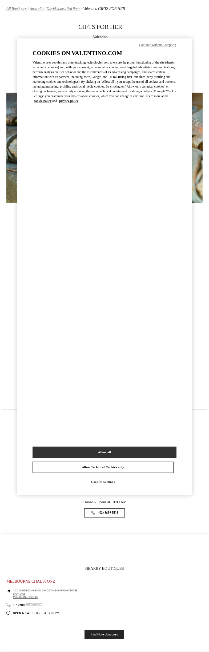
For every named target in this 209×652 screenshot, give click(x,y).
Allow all (104, 451)
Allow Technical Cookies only (103, 466)
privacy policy (68, 101)
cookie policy (42, 101)
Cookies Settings (103, 481)
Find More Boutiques (104, 634)
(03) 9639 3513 (108, 513)
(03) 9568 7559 (34, 604)
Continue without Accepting (157, 45)
